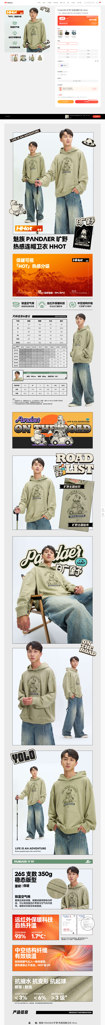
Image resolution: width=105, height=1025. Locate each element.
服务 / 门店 (62, 2)
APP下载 (79, 2)
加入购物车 (65, 101)
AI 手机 (38, 2)
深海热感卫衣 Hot (67, 34)
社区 (68, 2)
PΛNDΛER (55, 2)
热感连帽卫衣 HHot (60, 34)
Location (73, 2)
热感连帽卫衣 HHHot (73, 34)
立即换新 (94, 88)
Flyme (44, 2)
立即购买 (86, 101)
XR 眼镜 (49, 2)
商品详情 (8, 116)
